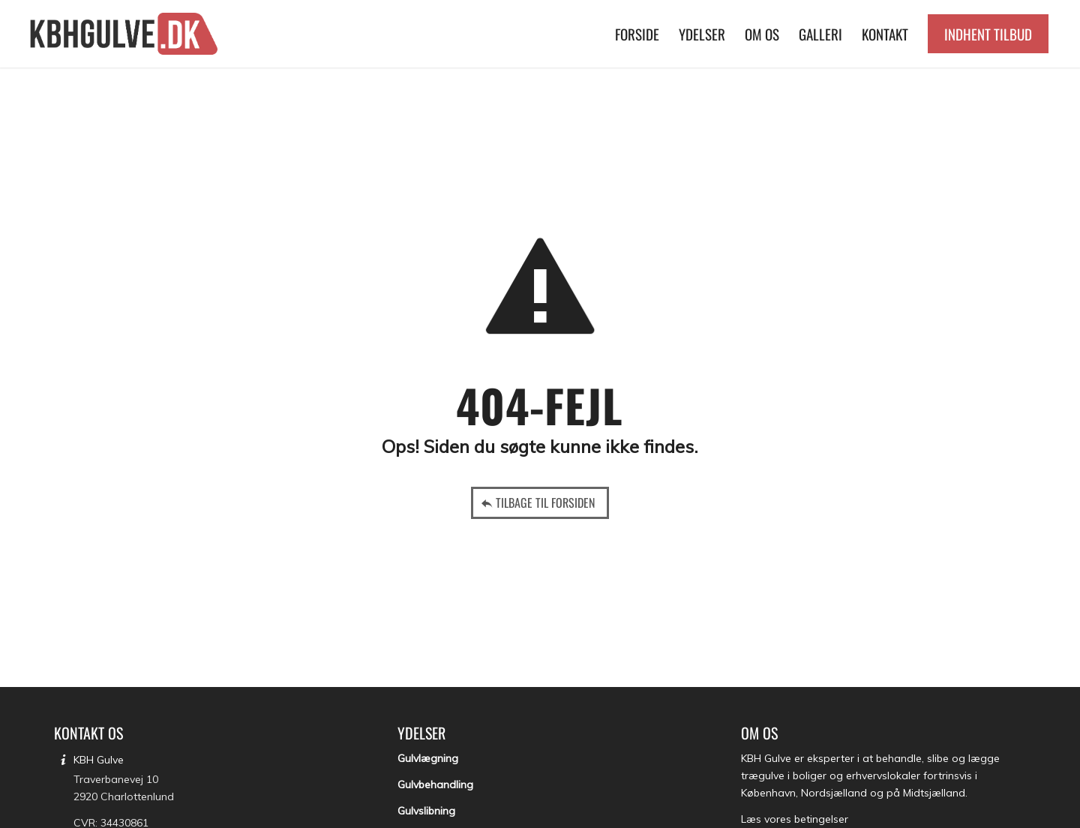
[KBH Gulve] (126, 34)
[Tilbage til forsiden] (540, 503)
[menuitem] (637, 34)
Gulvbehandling (435, 784)
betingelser (821, 819)
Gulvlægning (428, 758)
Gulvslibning (426, 811)
